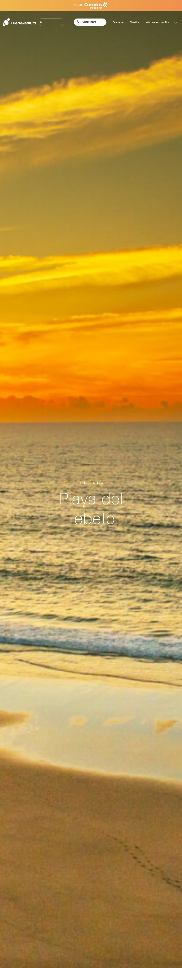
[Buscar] (51, 22)
